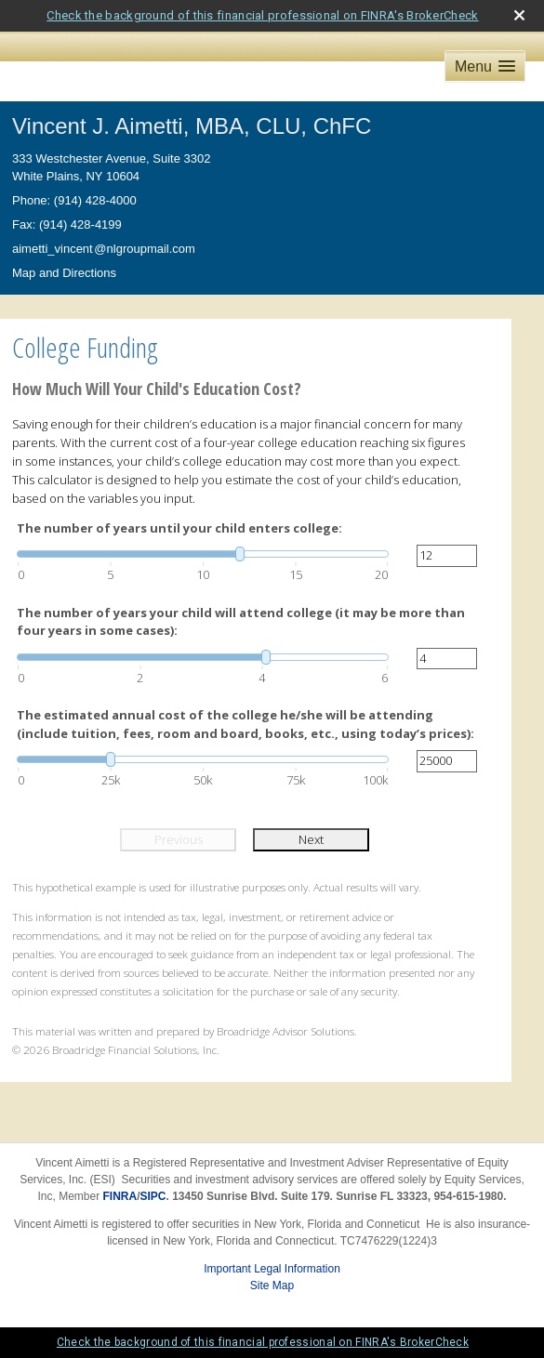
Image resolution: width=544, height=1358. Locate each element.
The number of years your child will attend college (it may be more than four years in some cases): (241, 621)
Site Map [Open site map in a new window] (272, 1285)
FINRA (120, 1196)
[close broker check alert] (519, 15)
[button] (484, 66)
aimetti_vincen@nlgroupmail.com (103, 249)
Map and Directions (64, 273)
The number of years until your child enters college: (179, 528)
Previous (178, 839)
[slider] (203, 554)
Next (311, 839)
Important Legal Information (272, 1268)
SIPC (153, 1196)
